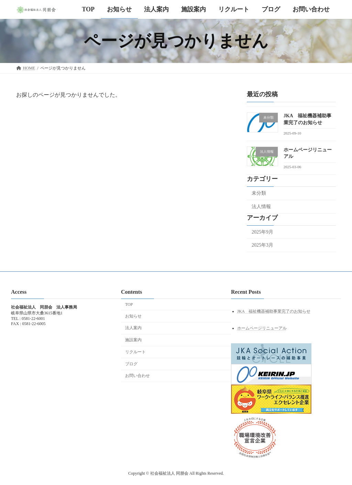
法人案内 (133, 327)
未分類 (259, 193)
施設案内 (133, 339)
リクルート (135, 351)
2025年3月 (262, 245)
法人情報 (261, 206)
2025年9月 (262, 232)
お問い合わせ (137, 375)
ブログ (131, 364)
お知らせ (133, 316)
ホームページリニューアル (262, 328)
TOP (129, 304)
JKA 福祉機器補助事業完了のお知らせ (273, 311)
